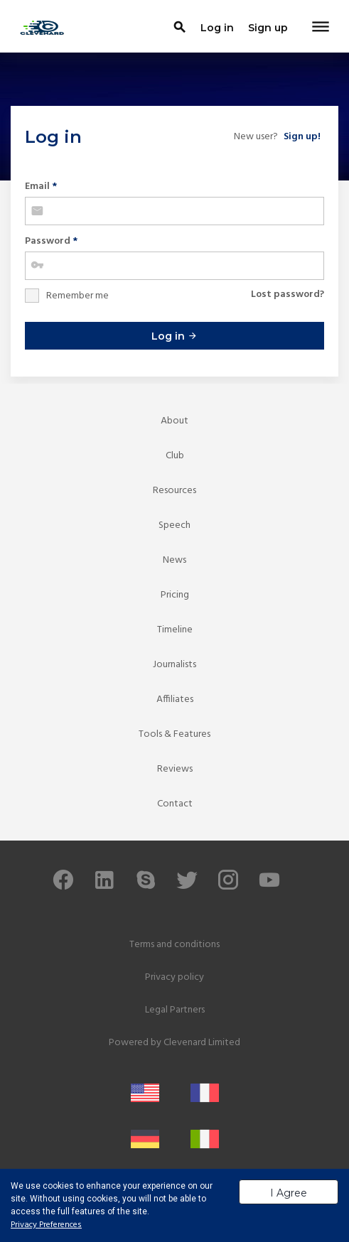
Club (175, 456)
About (174, 421)
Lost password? (287, 294)
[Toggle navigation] (320, 27)
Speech (174, 525)
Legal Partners (175, 1010)
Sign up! (302, 137)
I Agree (288, 1193)
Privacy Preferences (46, 1225)
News (174, 560)
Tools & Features (174, 734)
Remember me (77, 295)
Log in (174, 336)
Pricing (175, 595)
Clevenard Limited (201, 1043)
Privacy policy (174, 977)
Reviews (175, 769)
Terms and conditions (174, 944)
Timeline (175, 630)
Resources (174, 490)
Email (41, 186)
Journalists (174, 665)
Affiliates (174, 699)
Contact (175, 804)
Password (51, 241)
